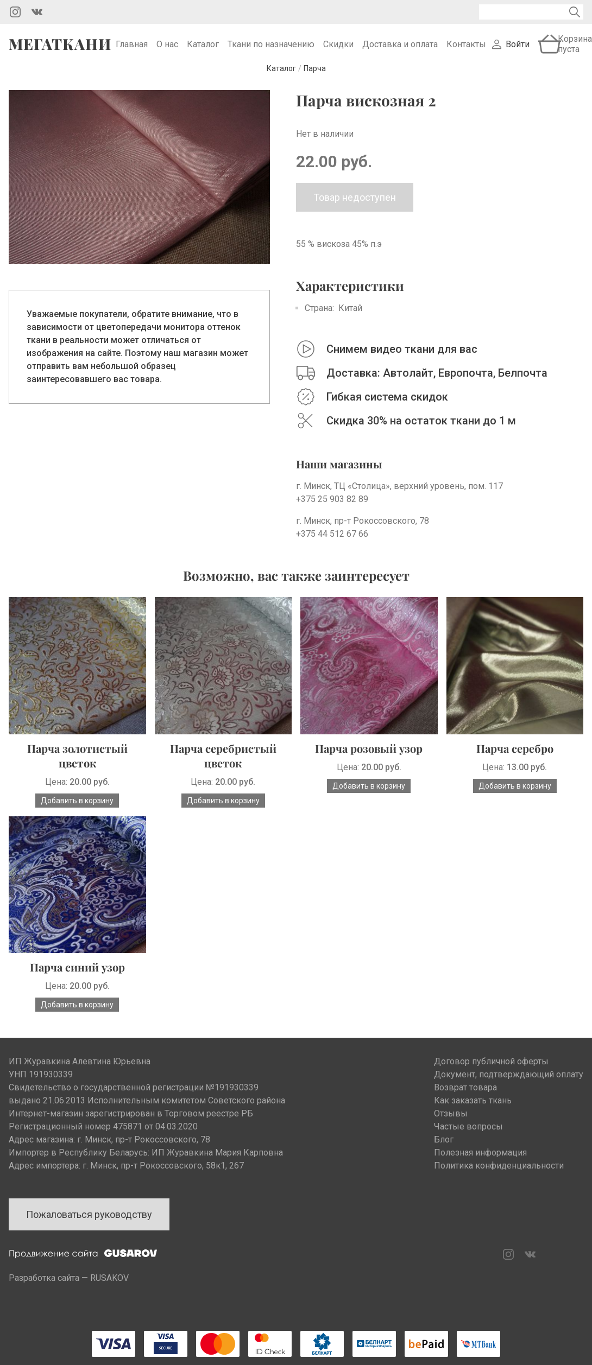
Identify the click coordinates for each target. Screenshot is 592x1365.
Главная (132, 48)
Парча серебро (514, 757)
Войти (518, 48)
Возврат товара (465, 1096)
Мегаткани (60, 48)
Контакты (466, 48)
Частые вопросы (468, 1135)
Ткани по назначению (271, 48)
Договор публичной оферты (491, 1070)
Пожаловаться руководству (89, 1223)
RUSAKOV (109, 1286)
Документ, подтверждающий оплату (508, 1083)
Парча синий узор (77, 975)
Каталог (203, 48)
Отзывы (451, 1122)
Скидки (338, 48)
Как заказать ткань (473, 1109)
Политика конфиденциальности (499, 1174)
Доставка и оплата (400, 48)
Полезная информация (480, 1161)
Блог (444, 1148)
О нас (167, 48)
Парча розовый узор (369, 757)
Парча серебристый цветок (223, 764)
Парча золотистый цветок (77, 764)
